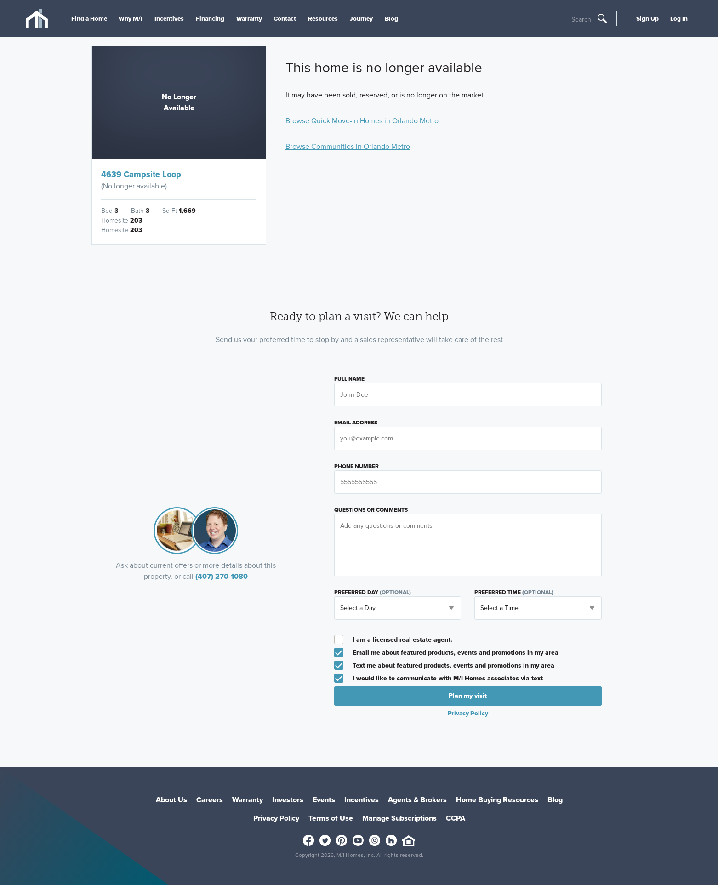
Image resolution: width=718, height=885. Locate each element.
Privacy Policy (468, 713)
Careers (209, 799)
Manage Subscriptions (399, 818)
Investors (287, 799)
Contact (285, 18)
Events (324, 799)
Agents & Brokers (417, 799)
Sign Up (647, 18)
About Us (171, 799)
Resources (323, 18)
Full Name (349, 379)
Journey (361, 18)
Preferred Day (372, 592)
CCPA (455, 818)
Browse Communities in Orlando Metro (347, 146)
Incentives (169, 18)
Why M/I (130, 18)
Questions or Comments (371, 510)
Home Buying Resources (497, 799)
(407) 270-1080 (221, 576)
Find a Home (89, 18)
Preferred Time (513, 592)
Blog (391, 18)
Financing (210, 18)
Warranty (249, 18)
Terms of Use (330, 818)
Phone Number (356, 466)
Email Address (355, 422)
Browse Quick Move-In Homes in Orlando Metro (362, 120)
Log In (679, 18)
